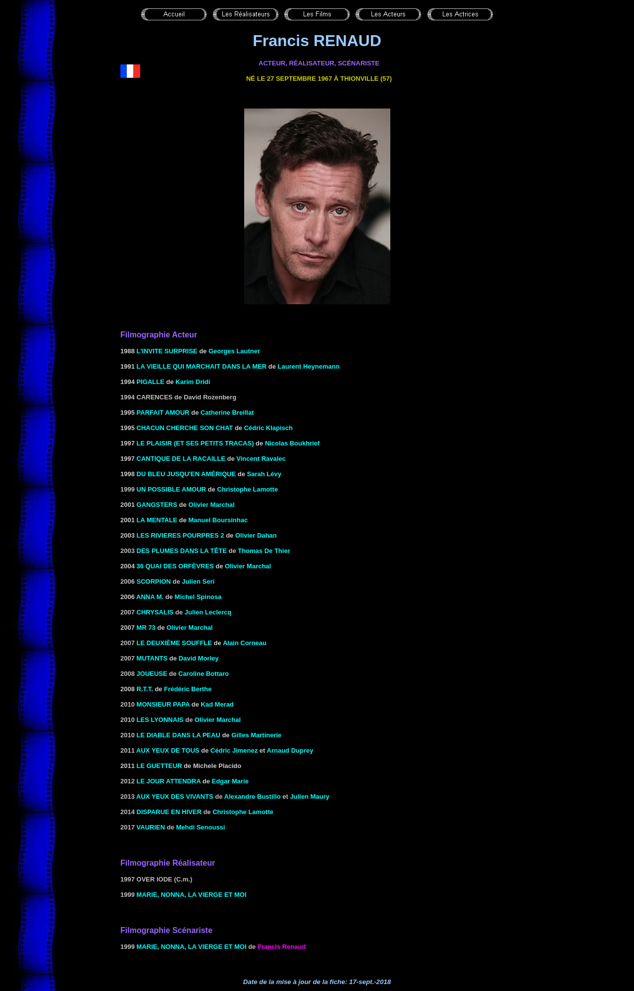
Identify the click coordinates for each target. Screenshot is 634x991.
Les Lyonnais (160, 719)
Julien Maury (309, 796)
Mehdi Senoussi (200, 827)
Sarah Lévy (264, 474)
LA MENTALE (157, 520)
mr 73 (146, 627)
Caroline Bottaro (203, 673)
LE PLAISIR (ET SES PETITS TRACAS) (195, 443)
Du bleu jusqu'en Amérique (186, 474)
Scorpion (154, 581)
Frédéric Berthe (187, 689)
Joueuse (152, 673)
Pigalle (150, 381)
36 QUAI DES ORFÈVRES (175, 566)
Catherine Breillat (227, 412)
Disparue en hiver (169, 812)
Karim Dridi (192, 381)
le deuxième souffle (174, 643)
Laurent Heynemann (309, 366)
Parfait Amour (163, 412)
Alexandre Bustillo (252, 796)
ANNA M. (150, 597)
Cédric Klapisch (268, 428)
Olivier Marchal (211, 504)
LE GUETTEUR (159, 766)
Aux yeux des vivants (174, 796)
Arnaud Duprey (290, 750)
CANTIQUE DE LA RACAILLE (181, 458)
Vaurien (151, 827)
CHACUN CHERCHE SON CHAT (185, 428)
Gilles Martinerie (256, 735)
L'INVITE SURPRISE (167, 351)
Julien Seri (198, 581)
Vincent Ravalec (260, 458)
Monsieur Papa (163, 704)
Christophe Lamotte (247, 489)
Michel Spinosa (198, 597)
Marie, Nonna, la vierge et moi (192, 894)
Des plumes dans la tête (182, 550)
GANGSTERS (157, 504)
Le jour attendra (169, 781)
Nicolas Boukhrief (292, 443)
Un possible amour (171, 489)
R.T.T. (145, 689)
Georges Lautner (234, 351)
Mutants (152, 658)
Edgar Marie (229, 781)
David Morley (199, 658)
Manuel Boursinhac (218, 520)
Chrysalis (155, 612)
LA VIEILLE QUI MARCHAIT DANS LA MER (202, 366)
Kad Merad (217, 704)
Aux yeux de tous (167, 750)
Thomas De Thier (264, 550)
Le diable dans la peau (178, 735)
